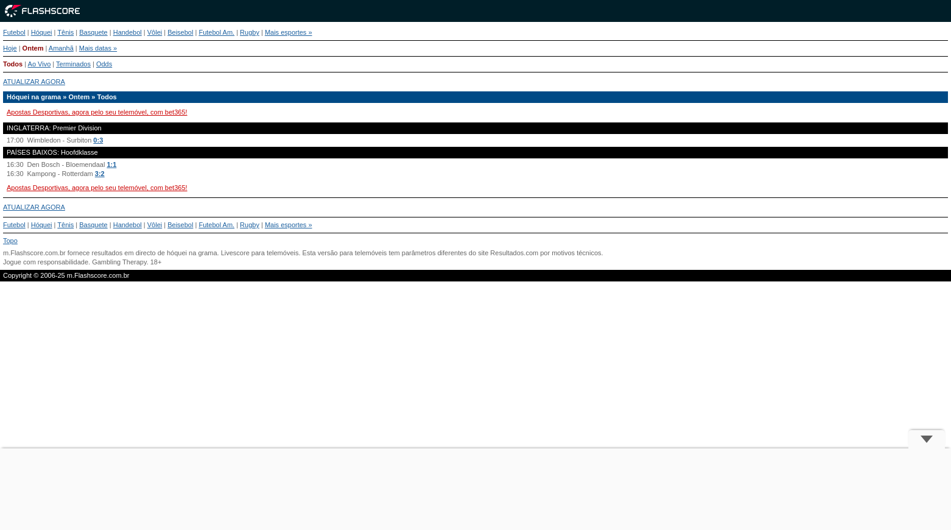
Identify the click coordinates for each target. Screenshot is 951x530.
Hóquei (41, 32)
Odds (104, 64)
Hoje (10, 48)
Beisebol (180, 32)
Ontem (33, 48)
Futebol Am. (216, 32)
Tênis (65, 32)
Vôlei (154, 32)
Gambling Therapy (119, 262)
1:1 (111, 164)
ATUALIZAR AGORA (34, 81)
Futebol (14, 32)
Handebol (127, 32)
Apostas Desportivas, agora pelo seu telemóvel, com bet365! (97, 112)
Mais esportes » (288, 32)
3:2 (100, 173)
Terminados (73, 64)
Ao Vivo (39, 64)
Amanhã (61, 48)
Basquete (93, 32)
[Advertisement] (475, 489)
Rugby (249, 32)
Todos (13, 64)
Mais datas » (98, 48)
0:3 (98, 140)
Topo (10, 240)
